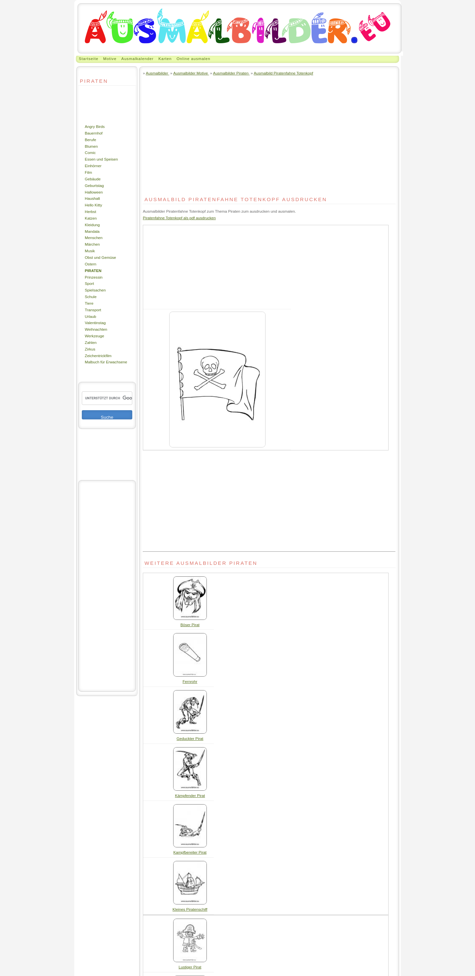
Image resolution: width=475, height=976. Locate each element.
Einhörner (93, 166)
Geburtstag (94, 185)
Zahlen (91, 342)
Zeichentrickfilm (98, 355)
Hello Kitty (93, 205)
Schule (91, 296)
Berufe (90, 139)
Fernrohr (189, 681)
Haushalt (92, 198)
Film (88, 172)
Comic (90, 152)
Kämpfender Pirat (190, 795)
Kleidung (92, 225)
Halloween (94, 192)
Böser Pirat (190, 625)
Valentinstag (95, 322)
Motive (109, 58)
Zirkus (90, 349)
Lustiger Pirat (189, 967)
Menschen (94, 237)
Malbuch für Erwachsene (106, 362)
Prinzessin (94, 277)
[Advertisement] (98, 104)
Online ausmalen (193, 58)
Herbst (90, 211)
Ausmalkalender (137, 58)
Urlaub (90, 316)
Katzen (91, 218)
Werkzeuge (94, 336)
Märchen (92, 244)
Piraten (93, 270)
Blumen (91, 146)
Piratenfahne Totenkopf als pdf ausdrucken (179, 218)
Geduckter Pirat (189, 738)
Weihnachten (96, 329)
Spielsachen (95, 290)
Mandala (92, 231)
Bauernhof (94, 133)
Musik (90, 251)
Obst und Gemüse (100, 257)
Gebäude (93, 179)
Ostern (90, 264)
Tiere (89, 303)
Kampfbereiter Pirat (190, 852)
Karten (165, 58)
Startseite (88, 58)
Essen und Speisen (101, 159)
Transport (93, 310)
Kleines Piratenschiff (190, 909)
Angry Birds (95, 126)
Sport (89, 283)
